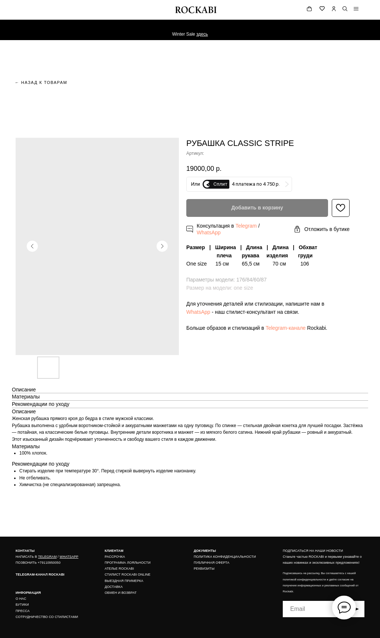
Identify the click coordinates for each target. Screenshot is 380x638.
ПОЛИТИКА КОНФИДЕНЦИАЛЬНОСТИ (225, 557)
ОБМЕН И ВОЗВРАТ (121, 593)
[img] (356, 8)
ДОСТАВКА (114, 587)
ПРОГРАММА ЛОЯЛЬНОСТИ (128, 562)
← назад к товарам (41, 82)
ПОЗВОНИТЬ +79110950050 (38, 562)
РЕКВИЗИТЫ (204, 568)
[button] (322, 229)
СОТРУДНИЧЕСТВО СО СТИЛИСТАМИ (47, 617)
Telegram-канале (286, 328)
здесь (202, 34)
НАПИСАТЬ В (27, 557)
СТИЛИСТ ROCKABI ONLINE (127, 574)
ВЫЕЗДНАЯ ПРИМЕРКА (124, 581)
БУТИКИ (22, 604)
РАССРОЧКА (115, 557)
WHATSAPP (69, 557)
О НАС (21, 598)
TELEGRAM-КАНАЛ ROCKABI (40, 574)
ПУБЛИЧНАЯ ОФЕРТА (211, 562)
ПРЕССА (23, 611)
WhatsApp (209, 232)
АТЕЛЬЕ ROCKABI (119, 568)
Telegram (246, 226)
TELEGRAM (47, 557)
